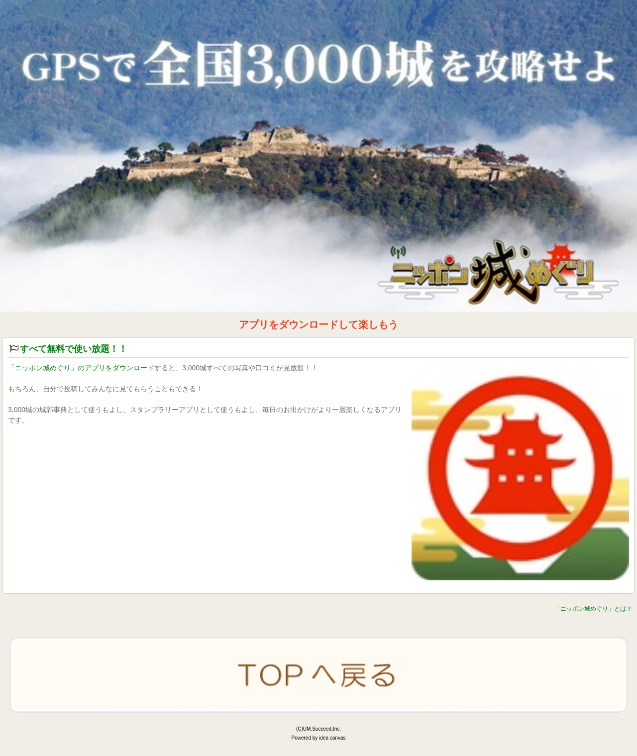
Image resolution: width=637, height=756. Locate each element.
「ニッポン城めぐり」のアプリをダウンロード (81, 368)
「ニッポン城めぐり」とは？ (593, 608)
